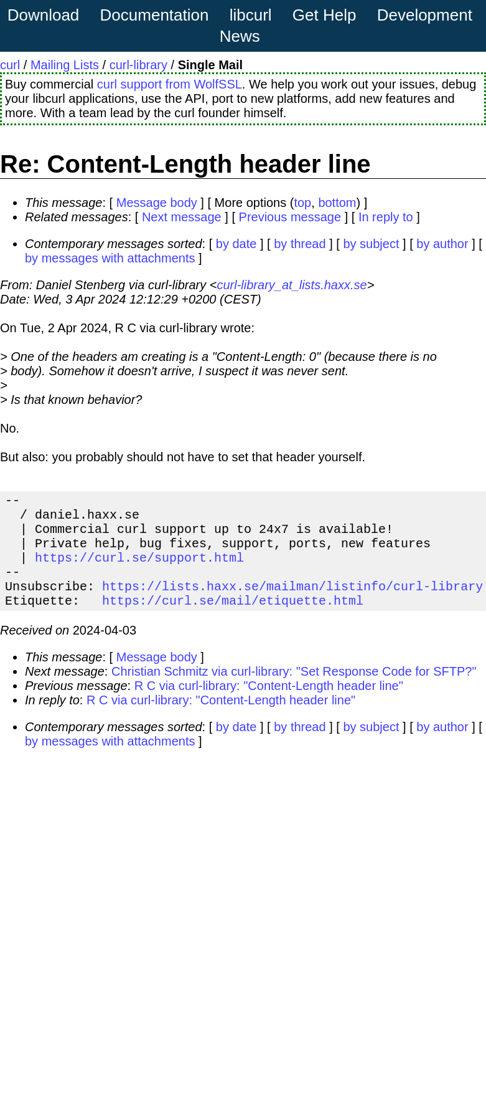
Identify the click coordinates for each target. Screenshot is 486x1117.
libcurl (251, 15)
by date (236, 244)
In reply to (385, 217)
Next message (182, 217)
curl (10, 65)
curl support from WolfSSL (169, 84)
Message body (156, 202)
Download (43, 15)
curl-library (138, 65)
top (302, 202)
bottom (337, 202)
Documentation (154, 15)
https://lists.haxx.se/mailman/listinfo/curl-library (292, 603)
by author (442, 244)
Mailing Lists (64, 65)
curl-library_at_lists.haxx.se (292, 285)
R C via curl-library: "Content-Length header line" (268, 705)
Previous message (290, 217)
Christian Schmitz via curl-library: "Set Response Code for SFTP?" (294, 691)
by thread (299, 244)
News (240, 36)
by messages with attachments (110, 258)
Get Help (324, 15)
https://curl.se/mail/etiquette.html (232, 619)
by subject (371, 244)
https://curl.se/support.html (139, 569)
